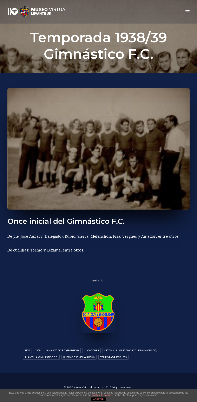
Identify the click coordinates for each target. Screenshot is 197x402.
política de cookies (102, 395)
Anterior (98, 280)
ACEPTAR (98, 399)
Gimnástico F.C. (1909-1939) (62, 350)
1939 (37, 350)
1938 (27, 350)
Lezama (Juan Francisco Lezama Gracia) (130, 350)
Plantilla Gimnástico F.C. (41, 357)
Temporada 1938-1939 (113, 357)
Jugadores (91, 350)
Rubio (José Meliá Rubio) (79, 357)
